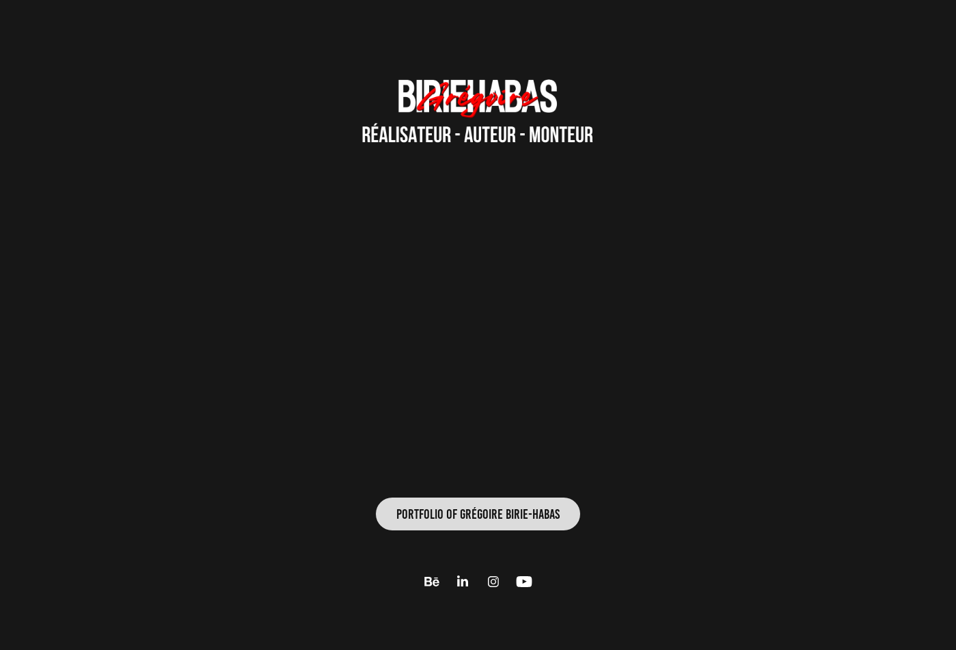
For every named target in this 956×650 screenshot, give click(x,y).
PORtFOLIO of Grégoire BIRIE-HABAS (478, 514)
